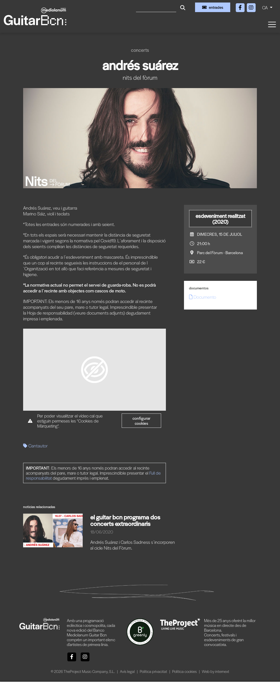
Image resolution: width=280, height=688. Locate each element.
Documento (202, 297)
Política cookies (185, 671)
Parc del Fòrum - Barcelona (220, 252)
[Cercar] (156, 7)
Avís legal (127, 671)
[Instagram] (251, 7)
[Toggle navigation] (271, 24)
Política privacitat (154, 671)
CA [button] (265, 7)
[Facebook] (240, 7)
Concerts (140, 50)
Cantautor (35, 445)
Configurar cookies (141, 420)
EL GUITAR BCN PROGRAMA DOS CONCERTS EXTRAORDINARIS (125, 520)
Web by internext (215, 671)
